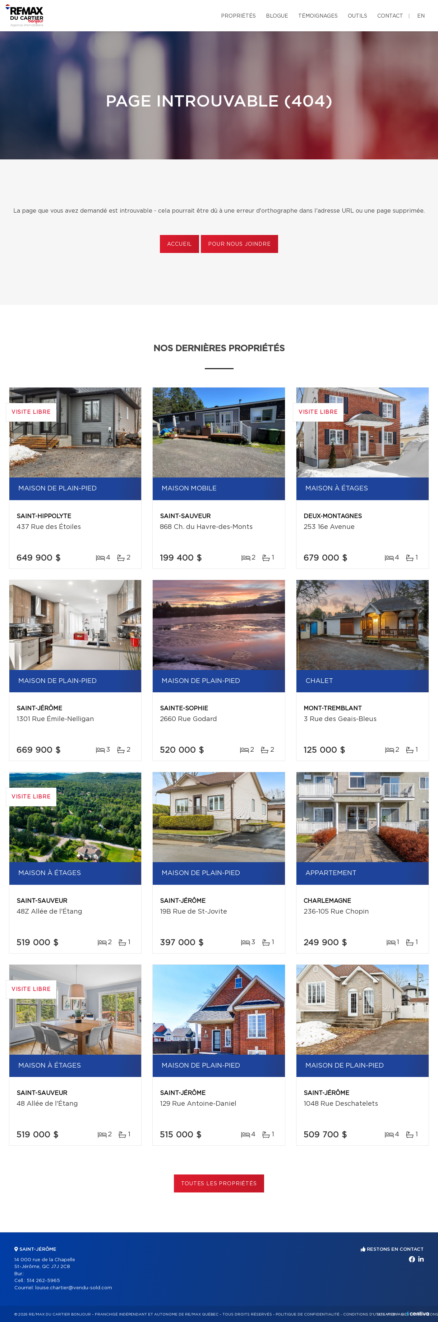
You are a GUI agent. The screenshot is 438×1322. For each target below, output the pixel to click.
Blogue (277, 16)
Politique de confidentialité (308, 1314)
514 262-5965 (43, 1280)
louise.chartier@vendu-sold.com (73, 1288)
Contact (390, 16)
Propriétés (238, 16)
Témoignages (318, 16)
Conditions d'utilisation (370, 1314)
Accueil (179, 244)
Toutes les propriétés (219, 1183)
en (421, 16)
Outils (357, 16)
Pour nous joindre (239, 244)
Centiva (417, 1313)
